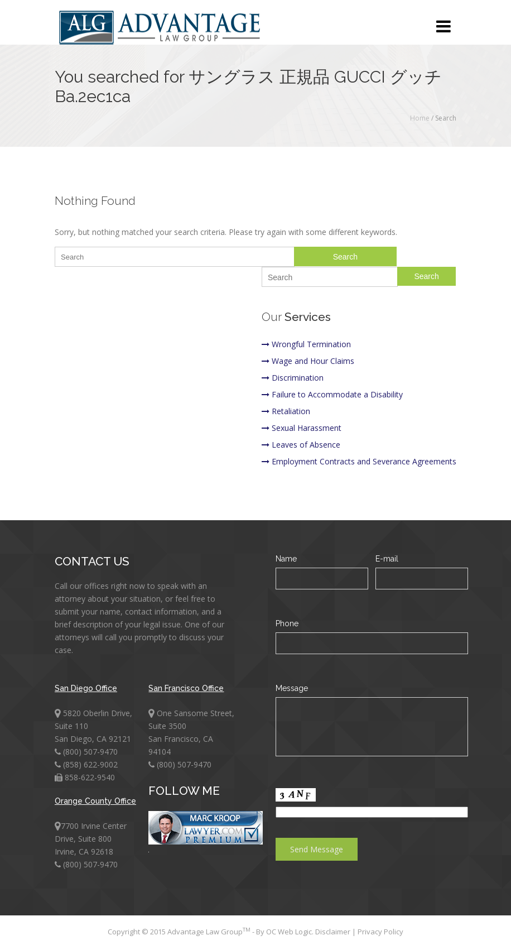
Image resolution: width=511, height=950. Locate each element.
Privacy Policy (380, 932)
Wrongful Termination (306, 344)
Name (286, 558)
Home (420, 118)
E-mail (386, 558)
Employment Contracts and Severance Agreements (359, 461)
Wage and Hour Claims (308, 361)
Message (292, 688)
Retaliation (286, 411)
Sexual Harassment (301, 428)
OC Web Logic (289, 932)
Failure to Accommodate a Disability (332, 394)
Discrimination (293, 377)
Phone (287, 623)
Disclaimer (333, 932)
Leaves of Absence (301, 444)
